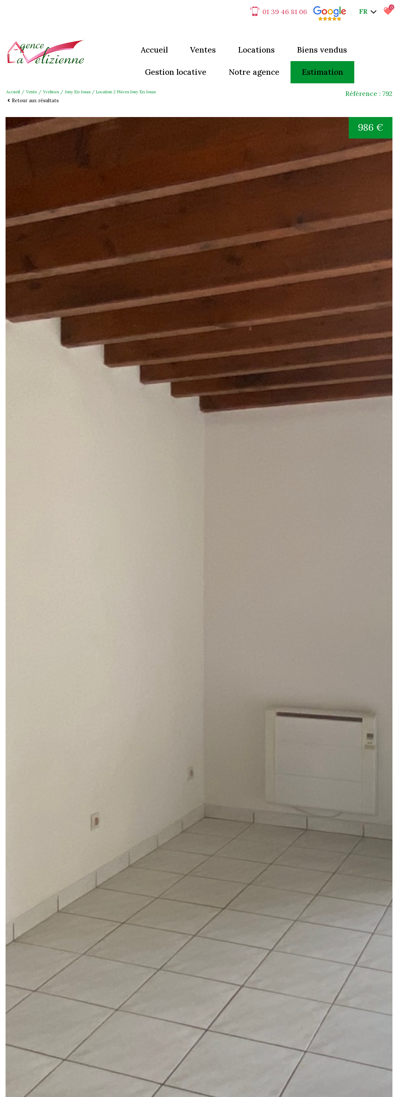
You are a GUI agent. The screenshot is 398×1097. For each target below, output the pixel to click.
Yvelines (51, 91)
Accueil (154, 50)
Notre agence (254, 72)
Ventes (203, 50)
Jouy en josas (77, 91)
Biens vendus (322, 50)
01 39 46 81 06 (278, 11)
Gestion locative (175, 72)
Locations (256, 50)
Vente (31, 91)
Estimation (322, 72)
